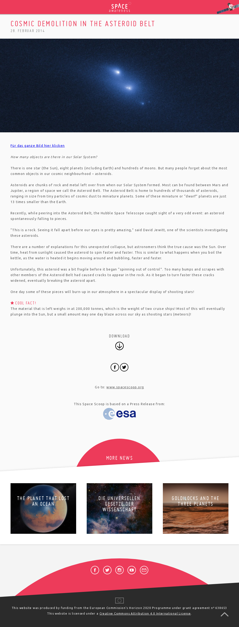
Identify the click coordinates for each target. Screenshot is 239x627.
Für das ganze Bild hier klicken (38, 146)
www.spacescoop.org (125, 387)
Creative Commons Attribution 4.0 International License (145, 613)
